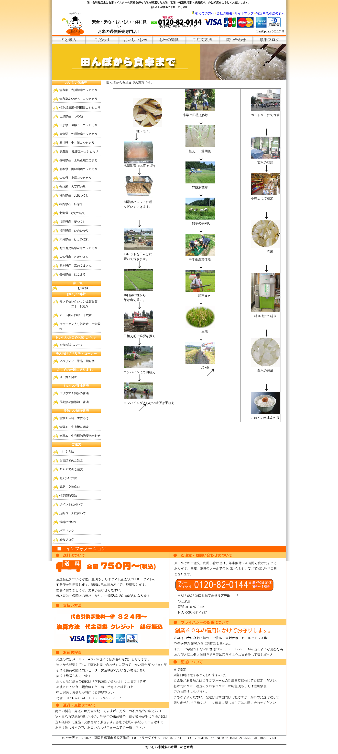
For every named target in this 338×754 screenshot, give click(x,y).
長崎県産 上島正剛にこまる (78, 160)
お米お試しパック (71, 345)
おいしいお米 (135, 40)
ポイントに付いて (71, 504)
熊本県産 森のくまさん (75, 265)
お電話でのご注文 (71, 460)
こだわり (102, 40)
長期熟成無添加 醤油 (74, 402)
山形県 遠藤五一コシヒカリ (78, 125)
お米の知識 (169, 40)
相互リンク (66, 531)
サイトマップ (244, 13)
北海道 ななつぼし (72, 213)
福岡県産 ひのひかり (74, 230)
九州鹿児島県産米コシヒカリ (78, 248)
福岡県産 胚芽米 (71, 204)
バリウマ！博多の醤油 (74, 393)
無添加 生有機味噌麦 (74, 427)
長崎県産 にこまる (72, 274)
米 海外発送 (68, 377)
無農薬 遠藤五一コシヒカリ (78, 151)
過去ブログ (66, 539)
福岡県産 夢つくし (72, 221)
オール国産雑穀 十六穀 (75, 315)
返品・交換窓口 (69, 487)
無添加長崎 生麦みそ (74, 418)
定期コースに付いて (72, 513)
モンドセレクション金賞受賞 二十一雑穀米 (78, 304)
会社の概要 (224, 13)
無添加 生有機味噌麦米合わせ (79, 435)
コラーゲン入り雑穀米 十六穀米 (79, 326)
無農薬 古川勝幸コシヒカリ (78, 90)
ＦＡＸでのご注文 (71, 469)
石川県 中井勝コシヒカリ (77, 142)
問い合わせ (236, 40)
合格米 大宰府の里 (72, 186)
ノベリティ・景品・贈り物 (77, 361)
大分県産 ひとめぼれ (74, 239)
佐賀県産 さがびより (74, 257)
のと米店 (68, 40)
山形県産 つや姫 (71, 116)
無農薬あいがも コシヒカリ (78, 99)
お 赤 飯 (73, 288)
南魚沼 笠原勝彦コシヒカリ (78, 134)
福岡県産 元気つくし (74, 195)
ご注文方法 (202, 40)
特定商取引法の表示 (270, 13)
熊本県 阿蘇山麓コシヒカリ (78, 169)
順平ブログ (269, 40)
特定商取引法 (68, 495)
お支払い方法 (68, 478)
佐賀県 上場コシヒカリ (75, 178)
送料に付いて (68, 522)
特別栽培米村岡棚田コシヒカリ (79, 107)
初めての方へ (204, 13)
